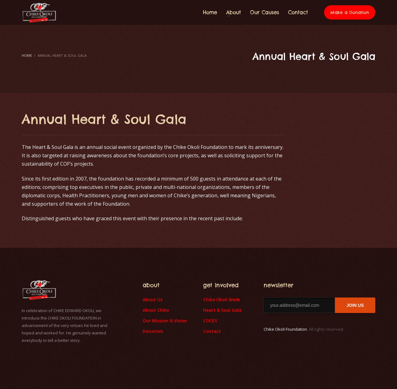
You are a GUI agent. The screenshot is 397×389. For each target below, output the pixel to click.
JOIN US (355, 305)
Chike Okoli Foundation (285, 329)
